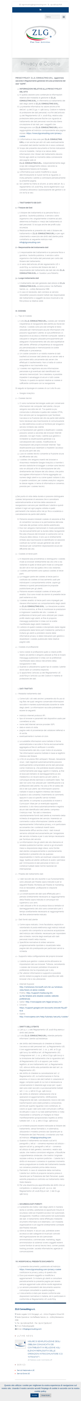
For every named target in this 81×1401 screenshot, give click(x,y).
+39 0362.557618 (56, 5)
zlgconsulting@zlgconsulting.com (34, 5)
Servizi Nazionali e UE (25, 1370)
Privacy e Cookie (46, 69)
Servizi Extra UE (23, 1374)
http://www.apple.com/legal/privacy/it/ (44, 1002)
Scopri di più (45, 1395)
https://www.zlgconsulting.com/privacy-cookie (40, 1269)
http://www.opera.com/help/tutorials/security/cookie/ (44, 1017)
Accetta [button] (34, 1395)
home (33, 69)
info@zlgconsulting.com (30, 242)
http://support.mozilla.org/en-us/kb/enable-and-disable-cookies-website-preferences (39, 996)
